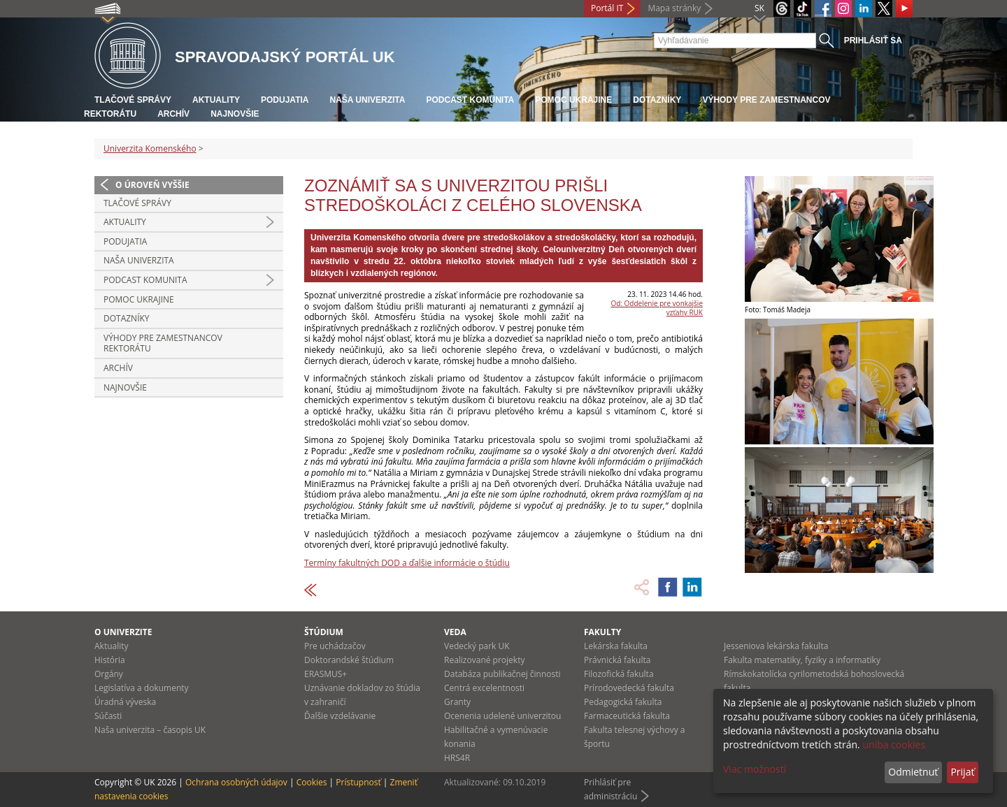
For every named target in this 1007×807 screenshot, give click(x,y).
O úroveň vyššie (152, 185)
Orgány (108, 674)
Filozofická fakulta (619, 674)
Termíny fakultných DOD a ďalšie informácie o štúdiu (407, 563)
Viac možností (754, 769)
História (109, 660)
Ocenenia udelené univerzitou (502, 716)
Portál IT (607, 8)
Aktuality (216, 100)
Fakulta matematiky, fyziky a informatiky (802, 660)
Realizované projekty (484, 660)
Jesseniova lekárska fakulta (776, 646)
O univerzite (123, 632)
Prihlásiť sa (873, 40)
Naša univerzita (367, 100)
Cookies (312, 782)
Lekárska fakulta (616, 646)
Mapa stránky (674, 8)
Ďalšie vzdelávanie (340, 716)
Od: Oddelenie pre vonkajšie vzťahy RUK (656, 307)
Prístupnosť (358, 782)
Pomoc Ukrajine (573, 100)
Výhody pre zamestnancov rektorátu (162, 343)
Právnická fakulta (617, 660)
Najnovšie (234, 114)
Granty (457, 702)
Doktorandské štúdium (349, 660)
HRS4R (457, 758)
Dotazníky (657, 100)
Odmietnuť (913, 771)
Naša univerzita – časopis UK (150, 730)
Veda (455, 632)
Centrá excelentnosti (484, 688)
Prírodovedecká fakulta (629, 688)
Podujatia (284, 100)
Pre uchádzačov (335, 646)
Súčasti (108, 716)
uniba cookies (893, 744)
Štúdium (323, 632)
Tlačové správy (132, 100)
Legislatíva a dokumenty (141, 688)
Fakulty (602, 632)
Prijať (962, 771)
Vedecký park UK (477, 646)
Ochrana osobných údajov (236, 782)
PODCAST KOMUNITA (470, 100)
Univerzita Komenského (150, 148)
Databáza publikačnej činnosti (502, 674)
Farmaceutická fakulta (627, 716)
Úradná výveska (125, 702)
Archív (173, 114)
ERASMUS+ (325, 674)
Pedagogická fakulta (623, 702)
